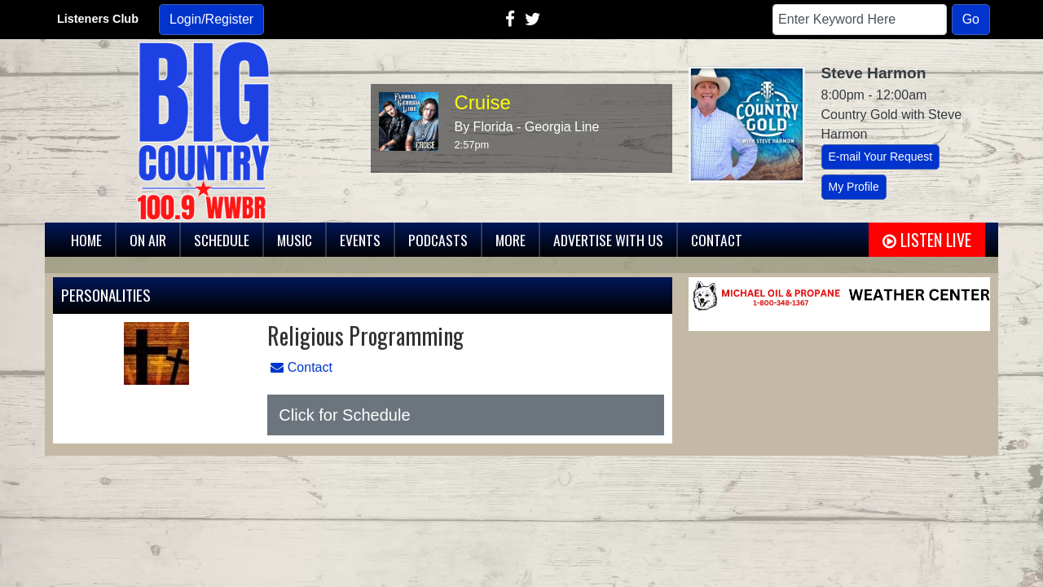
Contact (301, 367)
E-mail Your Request (881, 156)
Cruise (483, 102)
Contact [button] (716, 239)
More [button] (510, 239)
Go (970, 19)
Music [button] (294, 239)
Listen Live (926, 239)
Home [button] (86, 239)
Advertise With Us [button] (608, 239)
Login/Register (211, 19)
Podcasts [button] (438, 239)
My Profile (854, 186)
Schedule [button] (221, 239)
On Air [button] (148, 239)
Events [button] (360, 239)
